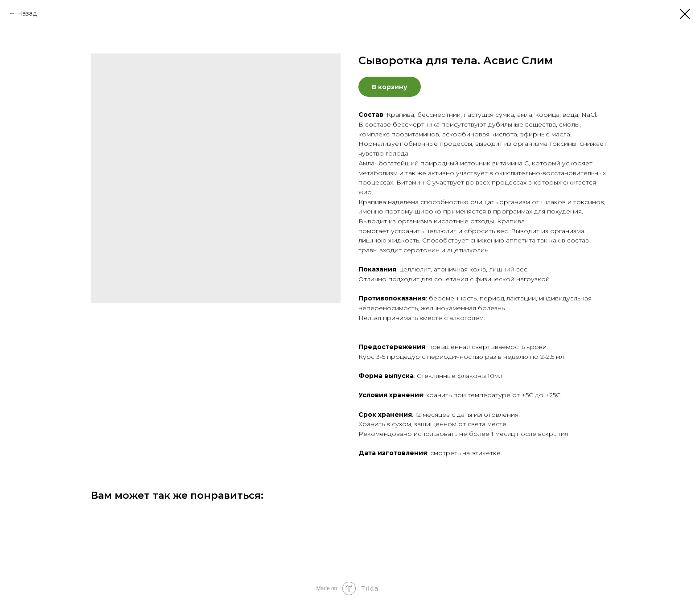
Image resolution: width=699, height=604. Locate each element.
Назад (27, 13)
